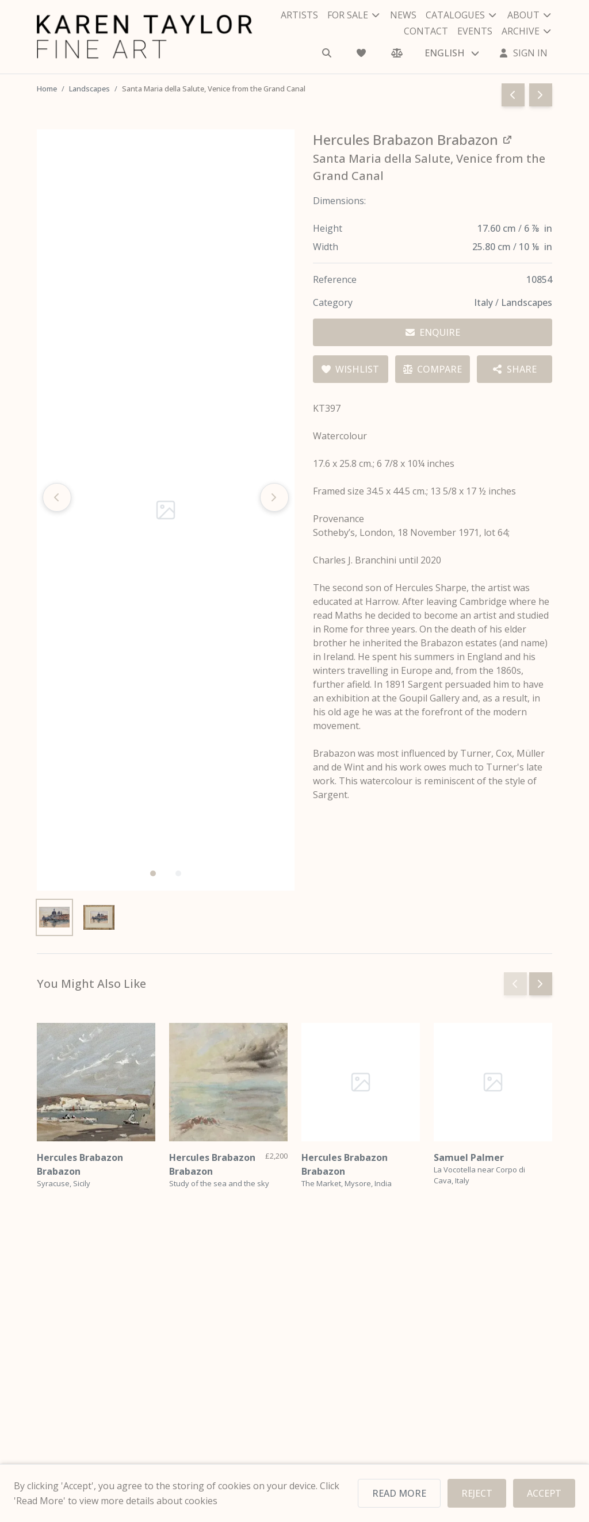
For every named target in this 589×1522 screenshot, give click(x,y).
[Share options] (514, 369)
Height (327, 228)
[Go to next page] (540, 94)
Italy (484, 302)
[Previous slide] (57, 497)
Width (326, 246)
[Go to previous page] (513, 94)
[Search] (328, 53)
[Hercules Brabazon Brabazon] (96, 1082)
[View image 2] (98, 917)
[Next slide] (274, 497)
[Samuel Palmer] (493, 1082)
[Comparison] (397, 53)
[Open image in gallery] (165, 510)
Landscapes (91, 88)
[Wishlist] (362, 53)
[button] (153, 873)
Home (47, 88)
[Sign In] (523, 53)
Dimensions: (339, 200)
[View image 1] (54, 917)
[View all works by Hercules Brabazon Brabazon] (415, 139)
